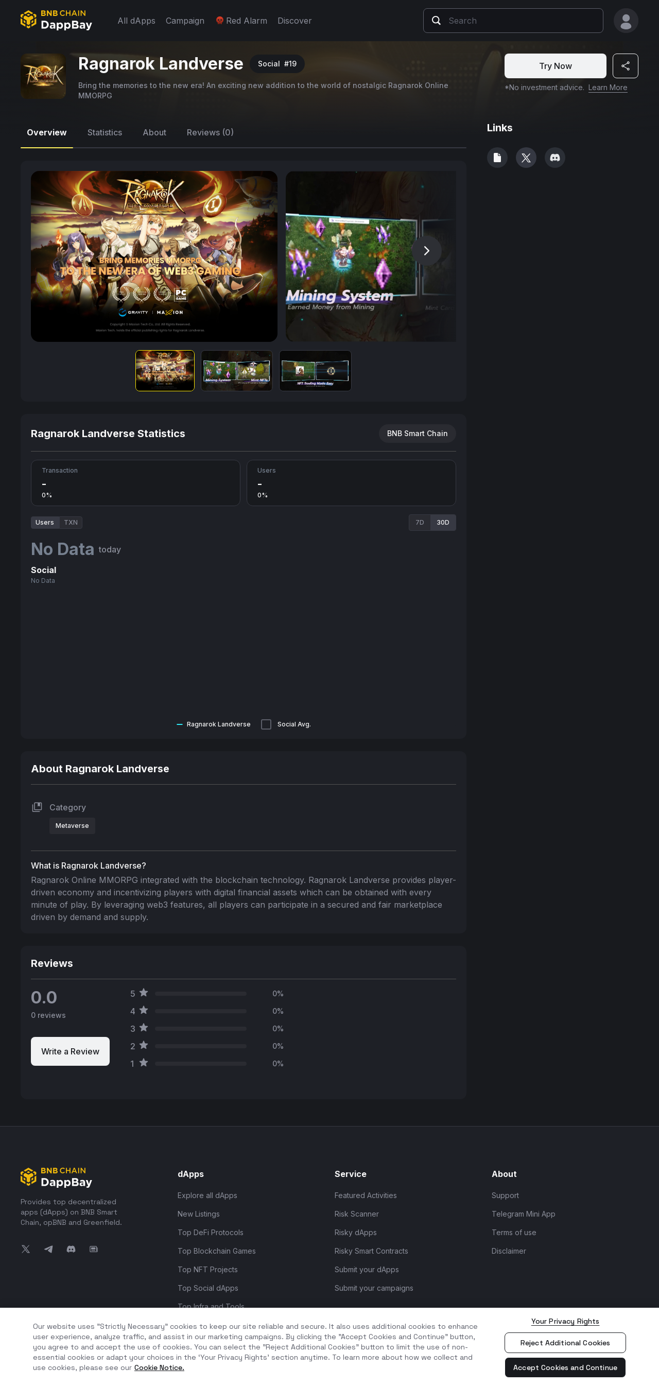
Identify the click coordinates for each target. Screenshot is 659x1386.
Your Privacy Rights (565, 1321)
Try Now (555, 66)
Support (505, 1195)
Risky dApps (356, 1232)
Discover (295, 20)
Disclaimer (509, 1250)
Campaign (185, 20)
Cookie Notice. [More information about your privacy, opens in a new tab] (159, 1367)
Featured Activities (366, 1195)
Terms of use (514, 1232)
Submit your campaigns (374, 1288)
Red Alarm (241, 20)
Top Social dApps (208, 1288)
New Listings (199, 1213)
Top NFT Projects (208, 1269)
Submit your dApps (367, 1269)
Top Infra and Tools (211, 1306)
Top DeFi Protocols (211, 1232)
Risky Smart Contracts (371, 1250)
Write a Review (70, 1051)
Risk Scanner (357, 1213)
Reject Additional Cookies (566, 1342)
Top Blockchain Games (217, 1250)
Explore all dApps (207, 1195)
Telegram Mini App (524, 1213)
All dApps (136, 20)
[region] (329, 1347)
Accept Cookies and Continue (565, 1367)
